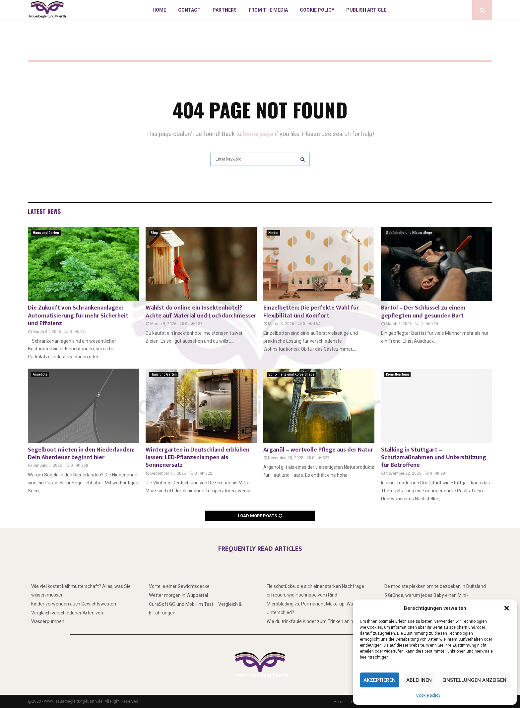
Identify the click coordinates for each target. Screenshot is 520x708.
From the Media (268, 10)
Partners (225, 10)
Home (159, 10)
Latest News (44, 211)
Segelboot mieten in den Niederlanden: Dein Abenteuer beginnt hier (81, 453)
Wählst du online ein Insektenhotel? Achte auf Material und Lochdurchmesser (201, 311)
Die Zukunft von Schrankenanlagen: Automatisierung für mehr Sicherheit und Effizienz (78, 315)
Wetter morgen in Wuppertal (178, 595)
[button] (506, 608)
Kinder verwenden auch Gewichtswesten (73, 603)
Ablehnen (419, 680)
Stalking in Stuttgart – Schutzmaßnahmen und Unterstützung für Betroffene (433, 457)
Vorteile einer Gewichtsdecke (179, 586)
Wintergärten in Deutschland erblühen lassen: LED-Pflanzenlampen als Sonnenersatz (197, 457)
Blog (154, 233)
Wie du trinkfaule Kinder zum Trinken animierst (315, 621)
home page (258, 133)
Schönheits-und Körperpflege (409, 233)
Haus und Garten (46, 233)
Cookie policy (428, 695)
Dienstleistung (397, 374)
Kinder (273, 233)
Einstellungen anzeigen (474, 680)
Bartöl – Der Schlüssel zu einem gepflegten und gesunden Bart (423, 311)
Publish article (366, 10)
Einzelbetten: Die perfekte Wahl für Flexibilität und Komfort (311, 311)
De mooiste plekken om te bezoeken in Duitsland (435, 586)
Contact (189, 10)
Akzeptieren (379, 680)
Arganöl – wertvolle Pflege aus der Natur (318, 450)
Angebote (40, 374)
